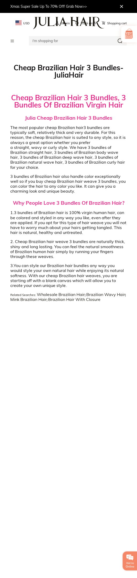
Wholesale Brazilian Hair (61, 294)
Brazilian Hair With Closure (74, 299)
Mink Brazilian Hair (28, 299)
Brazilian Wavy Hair (105, 294)
